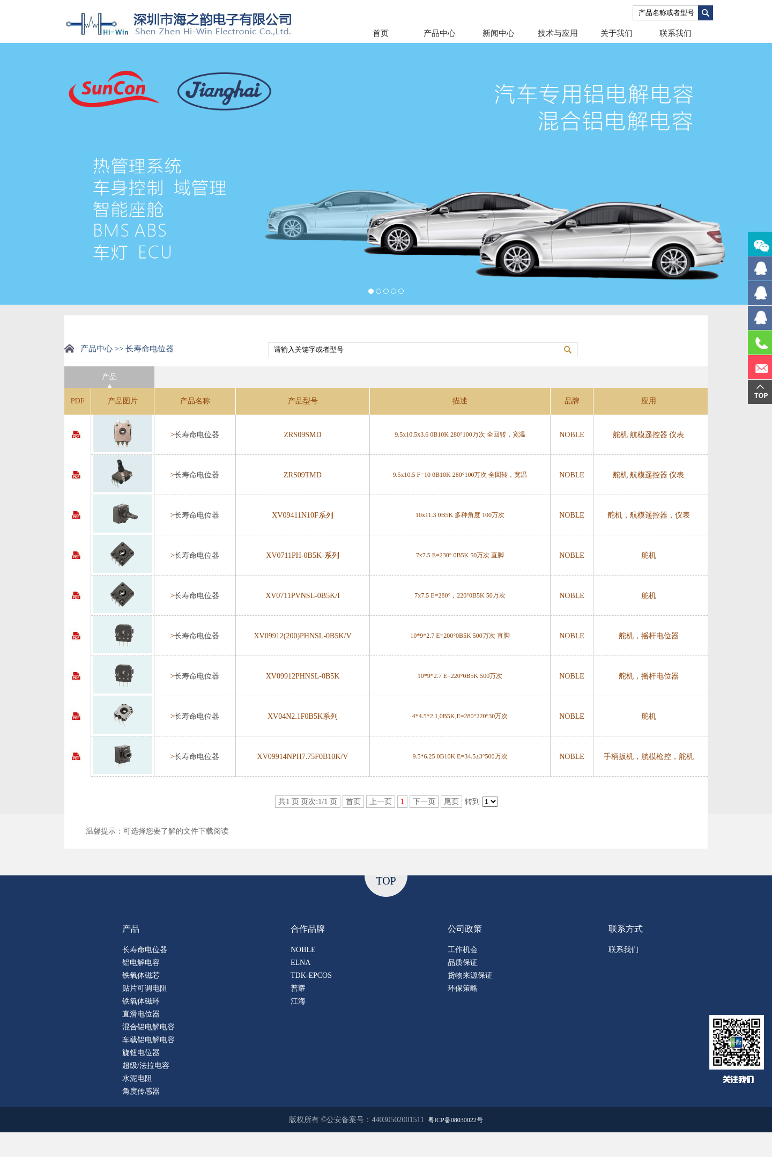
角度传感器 (141, 1091)
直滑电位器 (141, 1014)
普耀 (298, 988)
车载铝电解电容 (148, 1040)
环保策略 (463, 988)
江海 (298, 1001)
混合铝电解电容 (148, 1027)
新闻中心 (498, 33)
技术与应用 (558, 33)
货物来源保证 (470, 975)
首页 (381, 33)
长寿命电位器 (196, 435)
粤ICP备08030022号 (455, 1120)
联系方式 (625, 928)
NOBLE (303, 950)
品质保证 (463, 963)
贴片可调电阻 (144, 988)
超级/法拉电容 (145, 1066)
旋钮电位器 (141, 1053)
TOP (386, 881)
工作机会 (463, 950)
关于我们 (616, 33)
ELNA (300, 963)
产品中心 (440, 33)
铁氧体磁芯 (141, 975)
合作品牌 (308, 928)
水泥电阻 (137, 1078)
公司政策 (465, 928)
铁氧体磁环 (141, 1001)
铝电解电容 (141, 963)
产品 (130, 928)
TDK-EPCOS (311, 975)
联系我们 (675, 33)
